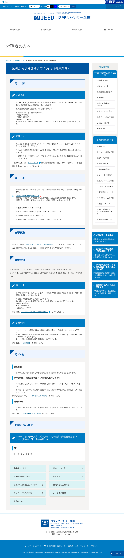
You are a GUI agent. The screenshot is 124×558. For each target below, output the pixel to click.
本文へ (7, 2)
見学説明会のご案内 (22, 477)
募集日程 (56, 477)
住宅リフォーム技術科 (105, 198)
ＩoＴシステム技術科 (105, 186)
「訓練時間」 (26, 343)
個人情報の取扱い (57, 546)
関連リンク (95, 546)
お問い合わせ (7, 6)
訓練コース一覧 (59, 468)
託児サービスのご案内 (23, 493)
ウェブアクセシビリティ (35, 546)
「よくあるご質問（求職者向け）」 (36, 312)
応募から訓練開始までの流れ (25, 485)
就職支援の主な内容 (61, 485)
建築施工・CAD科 (104, 204)
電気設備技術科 (103, 163)
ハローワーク (34, 163)
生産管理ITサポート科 (105, 192)
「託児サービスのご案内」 (31, 414)
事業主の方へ (77, 30)
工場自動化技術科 (103, 169)
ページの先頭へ (116, 553)
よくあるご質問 (59, 493)
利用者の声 (108, 30)
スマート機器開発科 (104, 175)
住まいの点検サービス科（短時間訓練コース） (105, 211)
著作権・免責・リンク (78, 546)
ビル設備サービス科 (104, 220)
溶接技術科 (101, 146)
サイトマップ (116, 6)
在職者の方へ (46, 30)
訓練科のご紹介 (20, 468)
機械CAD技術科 (103, 158)
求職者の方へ (15, 30)
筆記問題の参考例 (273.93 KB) (29, 196)
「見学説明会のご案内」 (39, 396)
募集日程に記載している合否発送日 (39, 244)
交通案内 (16, 6)
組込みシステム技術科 (105, 181)
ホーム (8, 60)
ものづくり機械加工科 (105, 152)
